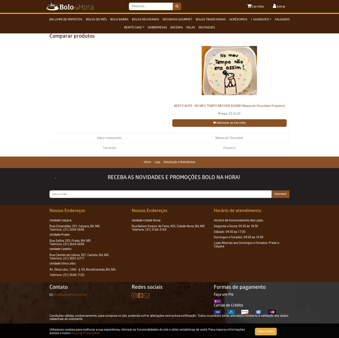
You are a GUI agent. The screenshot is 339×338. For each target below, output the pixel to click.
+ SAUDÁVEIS (260, 19)
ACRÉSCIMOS (238, 19)
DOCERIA (176, 27)
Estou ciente (266, 331)
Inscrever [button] (280, 194)
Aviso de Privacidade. (85, 333)
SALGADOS (282, 19)
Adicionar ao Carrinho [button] (229, 123)
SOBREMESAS (157, 27)
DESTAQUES (206, 27)
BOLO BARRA (119, 19)
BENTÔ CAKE (133, 27)
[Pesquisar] (177, 6)
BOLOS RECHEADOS (145, 19)
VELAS (190, 27)
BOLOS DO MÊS (96, 19)
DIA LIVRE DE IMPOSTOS (65, 19)
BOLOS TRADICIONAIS (211, 19)
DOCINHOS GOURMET (177, 19)
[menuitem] (147, 162)
